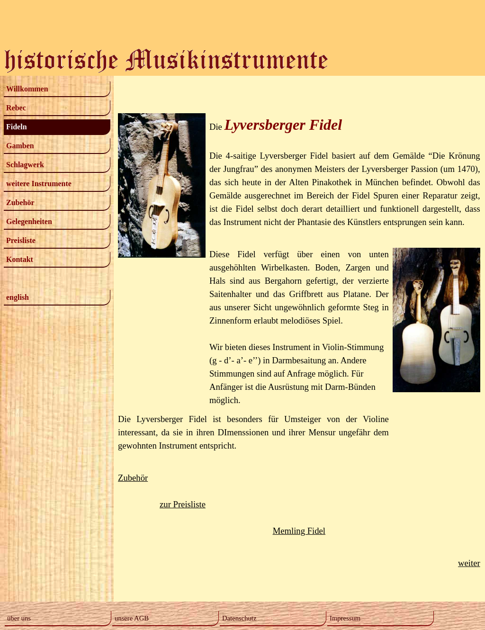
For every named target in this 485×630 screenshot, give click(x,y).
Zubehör (20, 202)
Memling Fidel (299, 531)
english (17, 297)
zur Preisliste (183, 504)
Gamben (20, 146)
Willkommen (27, 89)
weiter (469, 563)
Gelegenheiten (29, 221)
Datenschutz (239, 618)
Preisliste (21, 240)
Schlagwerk (25, 165)
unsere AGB (132, 618)
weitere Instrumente (39, 184)
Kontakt (19, 259)
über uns (19, 618)
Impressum (345, 618)
